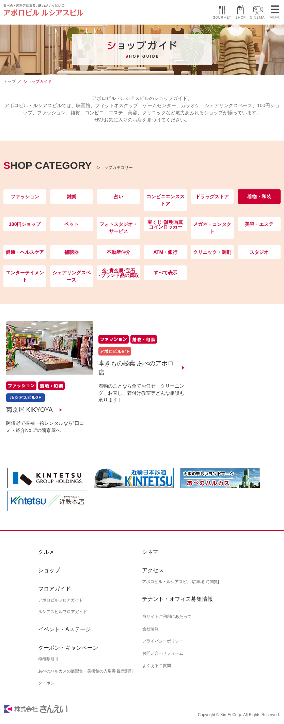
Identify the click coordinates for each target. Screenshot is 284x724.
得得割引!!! (48, 659)
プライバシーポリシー (162, 640)
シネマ (150, 552)
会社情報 (150, 628)
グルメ (46, 552)
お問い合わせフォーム (162, 652)
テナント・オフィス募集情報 (177, 599)
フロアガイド (54, 589)
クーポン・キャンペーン (68, 648)
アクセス (153, 570)
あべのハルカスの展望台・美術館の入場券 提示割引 (85, 671)
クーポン (46, 683)
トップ (9, 81)
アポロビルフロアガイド (60, 600)
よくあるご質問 (156, 664)
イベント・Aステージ (64, 630)
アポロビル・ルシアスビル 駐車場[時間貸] (180, 581)
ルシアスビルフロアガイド (62, 612)
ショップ (49, 570)
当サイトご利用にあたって (166, 616)
